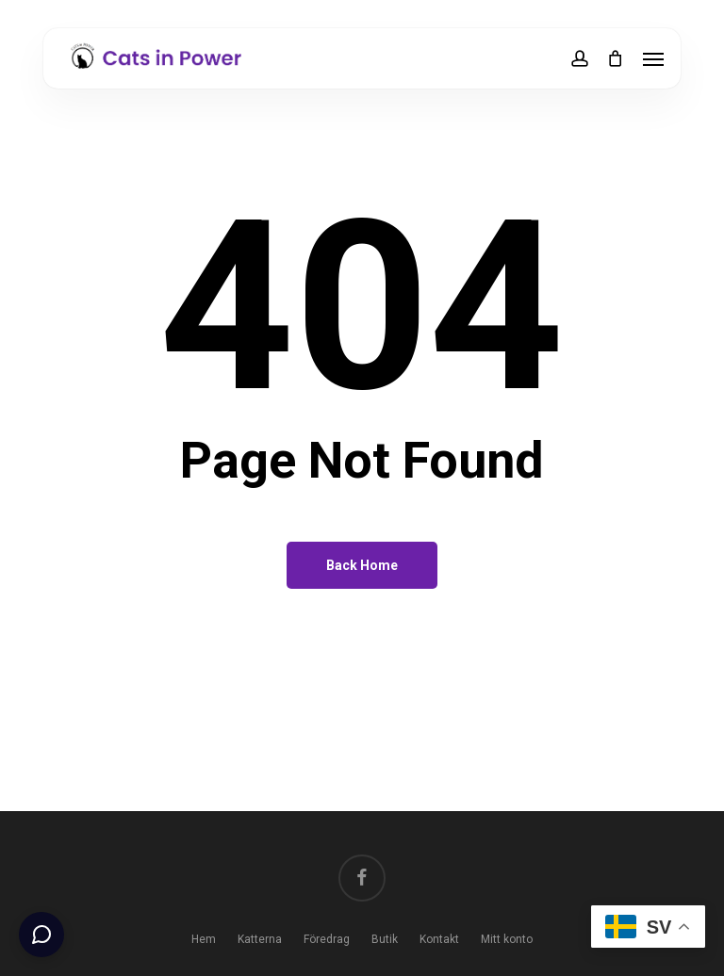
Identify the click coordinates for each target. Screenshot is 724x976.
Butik (384, 939)
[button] (653, 58)
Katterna (260, 939)
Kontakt (439, 939)
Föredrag (327, 939)
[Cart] (616, 58)
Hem (203, 939)
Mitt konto (507, 939)
